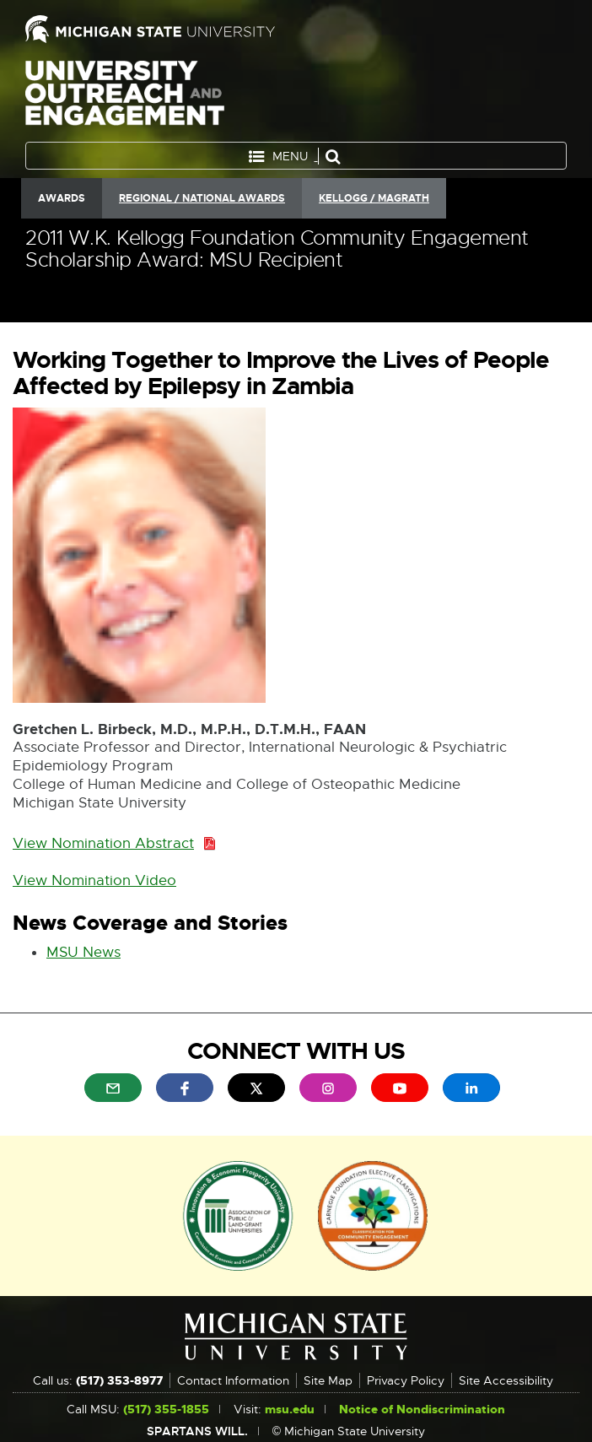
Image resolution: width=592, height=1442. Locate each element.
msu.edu (290, 1409)
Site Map (328, 1380)
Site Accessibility (506, 1380)
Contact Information (233, 1380)
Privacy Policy (405, 1380)
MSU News (83, 953)
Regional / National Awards (202, 198)
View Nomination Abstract (108, 844)
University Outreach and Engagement (124, 96)
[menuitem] (113, 1087)
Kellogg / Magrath (374, 198)
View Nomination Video (94, 881)
